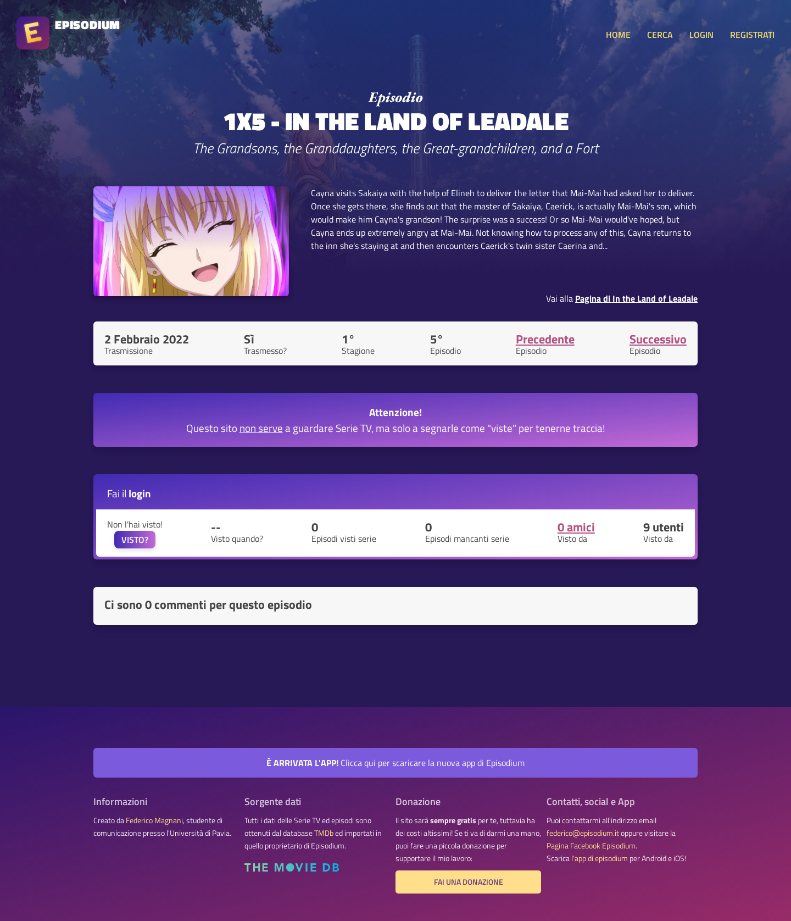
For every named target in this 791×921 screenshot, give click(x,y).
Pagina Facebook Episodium (591, 846)
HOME (618, 34)
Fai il (129, 493)
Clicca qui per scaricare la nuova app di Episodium (395, 762)
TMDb (323, 833)
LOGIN (701, 34)
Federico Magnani (154, 820)
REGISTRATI (752, 34)
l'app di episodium (599, 858)
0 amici (576, 527)
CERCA (660, 34)
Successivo (658, 339)
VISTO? (134, 539)
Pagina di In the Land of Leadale (636, 298)
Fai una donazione (468, 882)
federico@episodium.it (583, 833)
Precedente (545, 339)
